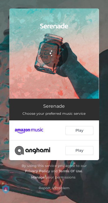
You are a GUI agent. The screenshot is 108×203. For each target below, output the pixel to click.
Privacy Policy (37, 171)
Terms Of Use (70, 171)
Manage (38, 177)
